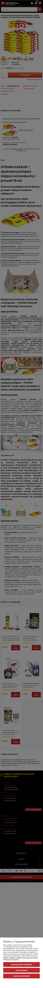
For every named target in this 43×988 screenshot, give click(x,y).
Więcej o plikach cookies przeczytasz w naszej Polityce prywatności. (20, 959)
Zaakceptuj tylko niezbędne (21, 964)
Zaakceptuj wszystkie (21, 976)
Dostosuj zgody (21, 970)
